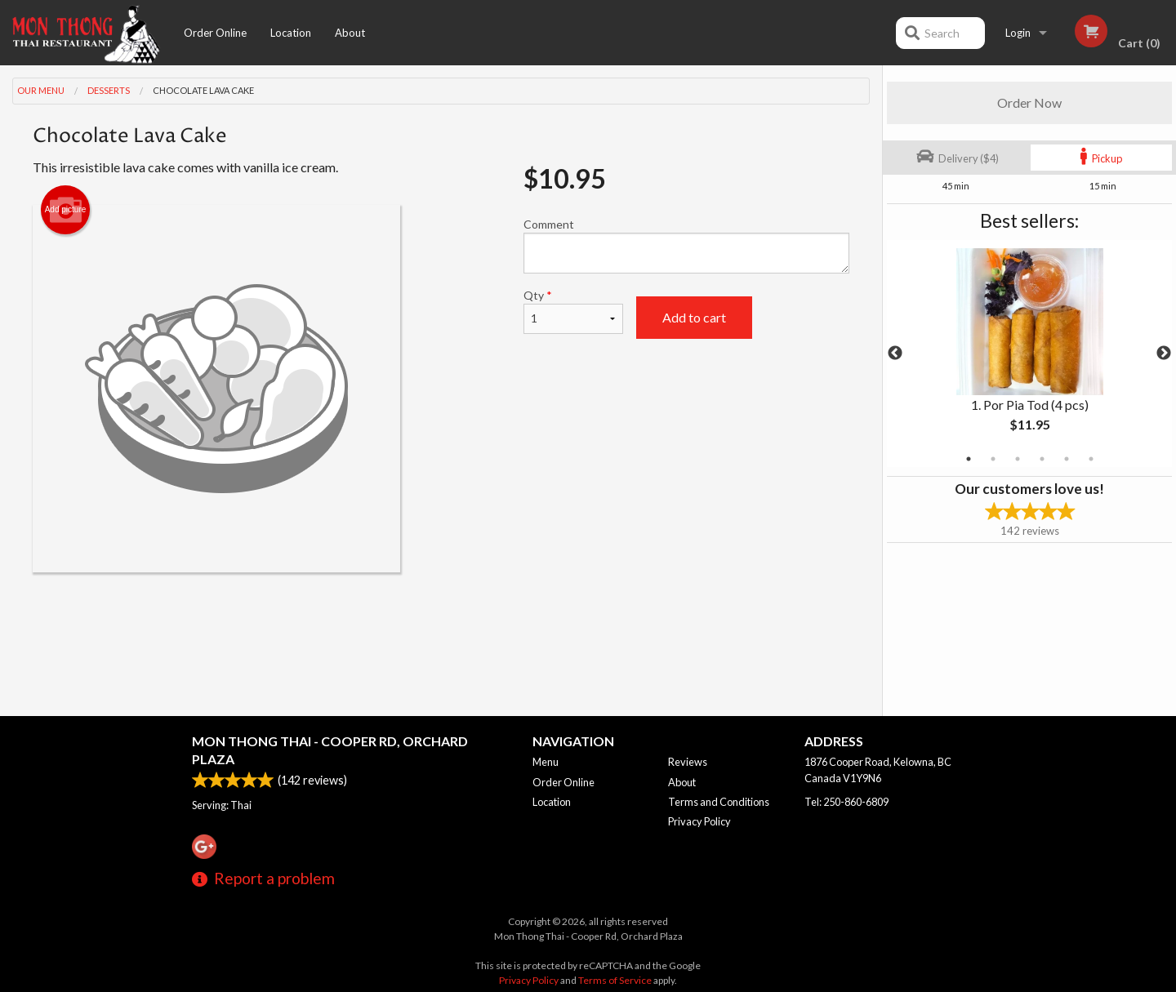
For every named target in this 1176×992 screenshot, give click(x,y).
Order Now (1029, 102)
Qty (573, 311)
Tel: (846, 801)
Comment (686, 245)
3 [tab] (1017, 459)
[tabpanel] (1029, 353)
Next (1164, 353)
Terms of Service (615, 980)
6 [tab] (1091, 459)
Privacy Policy (699, 821)
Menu (545, 761)
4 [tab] (1042, 459)
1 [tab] (968, 459)
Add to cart (694, 317)
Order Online (215, 32)
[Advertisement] (441, 625)
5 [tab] (1066, 459)
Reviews (687, 761)
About (350, 32)
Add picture (66, 209)
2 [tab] (993, 459)
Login (1018, 32)
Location (290, 32)
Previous (895, 353)
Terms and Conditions (718, 801)
